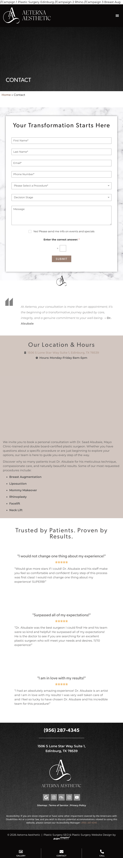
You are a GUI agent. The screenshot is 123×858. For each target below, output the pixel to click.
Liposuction (18, 483)
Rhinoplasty (18, 497)
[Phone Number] (61, 174)
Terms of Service (58, 805)
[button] (117, 15)
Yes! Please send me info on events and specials (63, 231)
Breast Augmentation (25, 477)
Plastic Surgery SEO (56, 834)
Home (6, 95)
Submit (61, 259)
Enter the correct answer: (62, 239)
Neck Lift (16, 510)
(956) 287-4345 (61, 730)
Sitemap (42, 805)
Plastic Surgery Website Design (92, 834)
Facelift (14, 503)
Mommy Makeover (23, 490)
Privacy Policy (78, 805)
